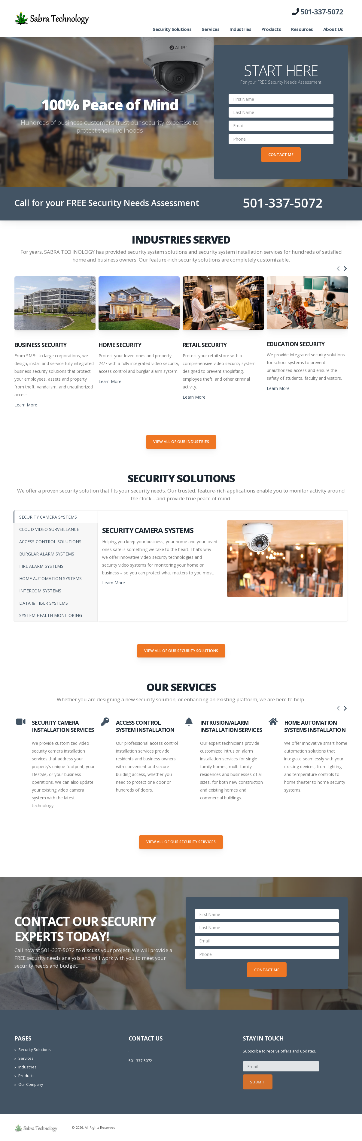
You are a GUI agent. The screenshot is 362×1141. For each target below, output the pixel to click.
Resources (302, 29)
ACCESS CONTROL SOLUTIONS (50, 541)
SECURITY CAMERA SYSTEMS (48, 517)
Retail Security (205, 345)
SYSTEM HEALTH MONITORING (50, 615)
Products (271, 29)
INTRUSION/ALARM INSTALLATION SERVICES (231, 726)
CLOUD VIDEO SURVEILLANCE (49, 529)
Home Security (120, 345)
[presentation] (338, 268)
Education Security (295, 344)
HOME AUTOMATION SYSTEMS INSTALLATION (314, 726)
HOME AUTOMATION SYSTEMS (50, 578)
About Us (333, 29)
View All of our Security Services (181, 841)
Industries (240, 29)
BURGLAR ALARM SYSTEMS (46, 554)
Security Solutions (172, 29)
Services (210, 29)
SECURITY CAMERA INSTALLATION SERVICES (63, 726)
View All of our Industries (181, 441)
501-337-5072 (321, 11)
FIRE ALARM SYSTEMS (41, 566)
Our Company (30, 1084)
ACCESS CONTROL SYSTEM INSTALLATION (145, 726)
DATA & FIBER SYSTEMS (43, 603)
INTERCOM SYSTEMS (40, 591)
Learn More (25, 405)
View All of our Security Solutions (181, 650)
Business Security (40, 345)
